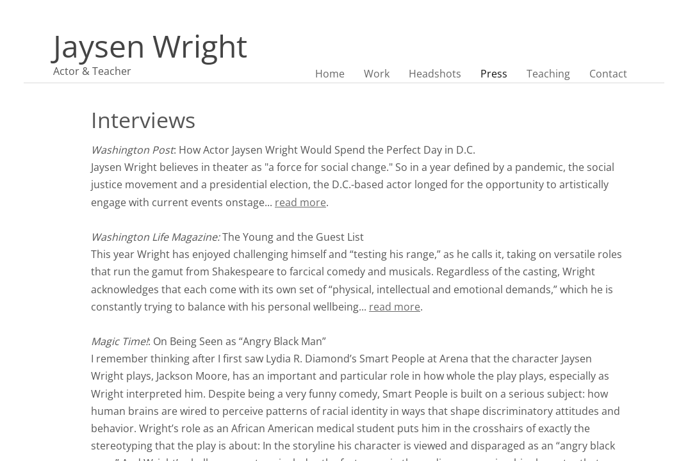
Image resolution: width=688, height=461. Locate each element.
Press (493, 74)
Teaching (548, 74)
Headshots (435, 74)
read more (300, 202)
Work (376, 74)
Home (330, 74)
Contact (608, 74)
